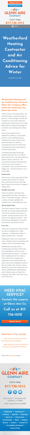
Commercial (19, 412)
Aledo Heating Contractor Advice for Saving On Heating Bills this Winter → (15, 345)
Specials (15, 414)
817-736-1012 (15, 386)
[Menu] (15, 26)
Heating (12, 355)
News (17, 420)
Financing (24, 414)
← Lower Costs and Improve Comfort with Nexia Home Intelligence (14, 340)
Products (6, 414)
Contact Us (23, 423)
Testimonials (7, 420)
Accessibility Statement (15, 425)
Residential (8, 412)
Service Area (19, 417)
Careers (13, 423)
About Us (9, 417)
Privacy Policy (15, 428)
